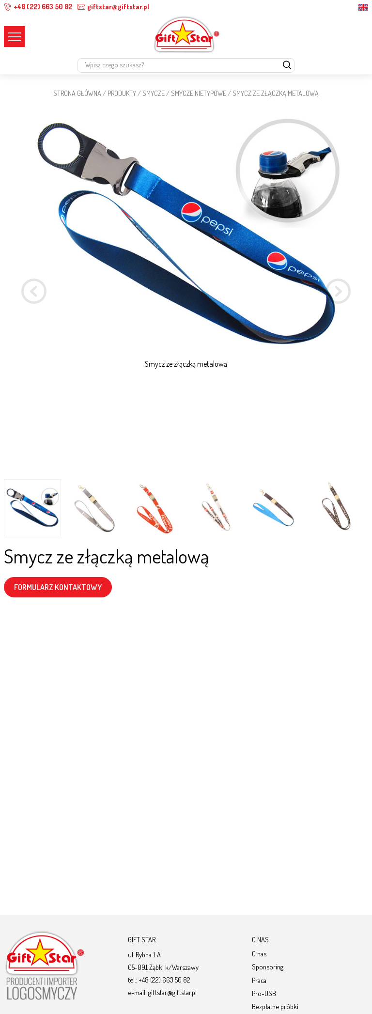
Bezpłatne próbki (275, 1006)
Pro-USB (264, 993)
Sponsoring (267, 966)
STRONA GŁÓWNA (77, 93)
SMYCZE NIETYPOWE (198, 93)
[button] (338, 292)
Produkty (122, 93)
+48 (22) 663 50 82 (38, 6)
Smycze (153, 93)
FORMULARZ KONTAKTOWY (58, 587)
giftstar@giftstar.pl (113, 6)
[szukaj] (287, 66)
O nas (259, 953)
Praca (259, 980)
